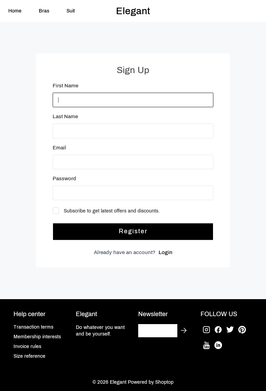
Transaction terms (33, 327)
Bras (44, 11)
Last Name (65, 117)
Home (14, 11)
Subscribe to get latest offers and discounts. (112, 211)
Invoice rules (27, 346)
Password (64, 178)
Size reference (29, 356)
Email (59, 147)
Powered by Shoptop (151, 382)
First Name (65, 86)
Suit (70, 11)
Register (133, 231)
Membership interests (37, 336)
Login (165, 252)
